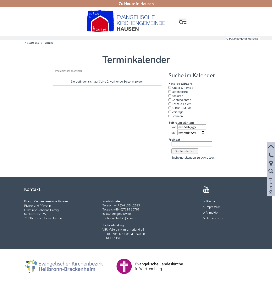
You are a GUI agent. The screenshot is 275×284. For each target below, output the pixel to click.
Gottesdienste (179, 100)
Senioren (175, 96)
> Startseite (32, 42)
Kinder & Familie (180, 87)
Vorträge (176, 112)
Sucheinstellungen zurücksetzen (193, 157)
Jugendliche (178, 92)
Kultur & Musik (179, 108)
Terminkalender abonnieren (68, 70)
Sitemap (211, 201)
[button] (183, 21)
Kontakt (270, 191)
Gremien (175, 116)
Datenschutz (214, 218)
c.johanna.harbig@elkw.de (119, 218)
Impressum (213, 207)
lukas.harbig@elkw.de (116, 213)
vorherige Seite (120, 81)
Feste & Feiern (179, 104)
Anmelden (212, 212)
